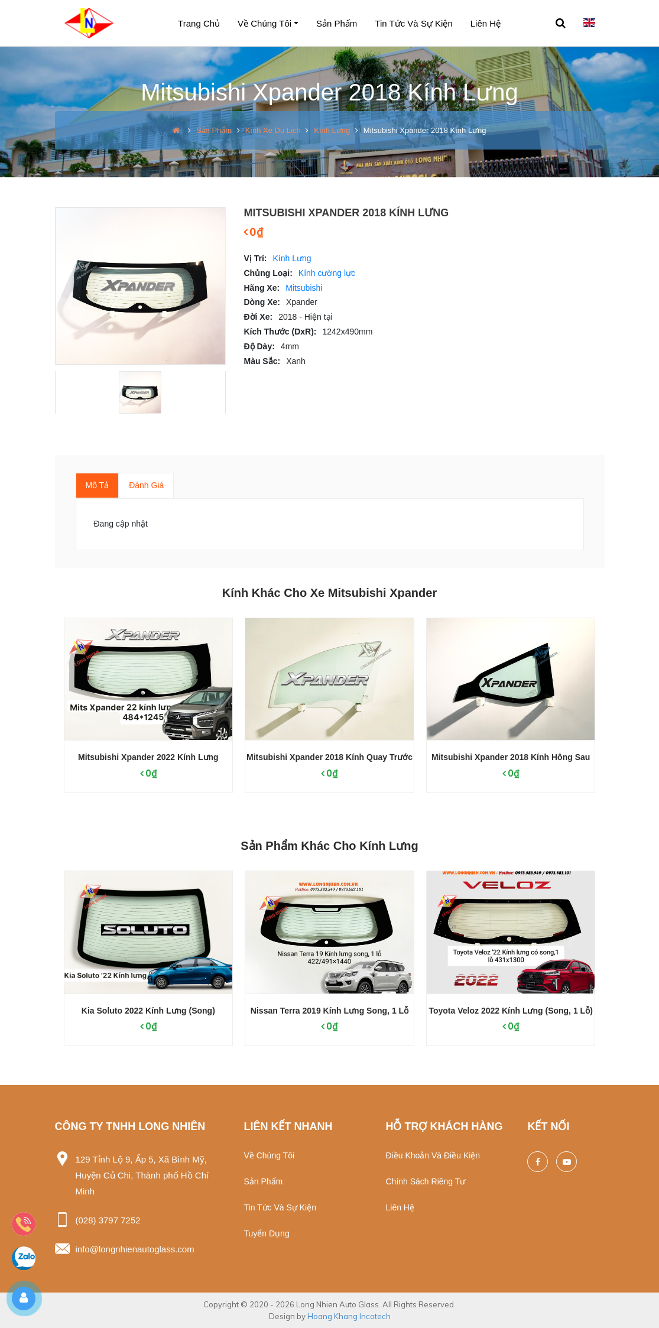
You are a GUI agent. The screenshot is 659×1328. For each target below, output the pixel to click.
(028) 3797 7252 (108, 1220)
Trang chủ (199, 23)
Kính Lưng (332, 130)
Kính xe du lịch (273, 130)
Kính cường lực (326, 273)
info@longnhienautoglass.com (135, 1249)
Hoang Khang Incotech (349, 1316)
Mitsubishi (303, 288)
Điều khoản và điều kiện (432, 1155)
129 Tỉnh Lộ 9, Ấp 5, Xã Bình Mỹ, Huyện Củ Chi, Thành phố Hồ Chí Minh (142, 1175)
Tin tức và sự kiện (413, 23)
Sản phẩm (336, 23)
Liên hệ (485, 23)
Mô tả (97, 485)
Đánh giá (146, 485)
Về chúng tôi (264, 23)
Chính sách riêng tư (425, 1181)
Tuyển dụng (266, 1233)
